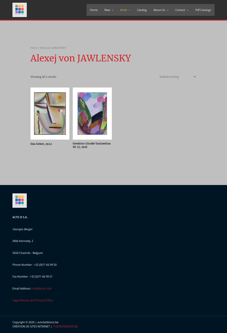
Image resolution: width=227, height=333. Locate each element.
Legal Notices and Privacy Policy (32, 300)
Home (94, 10)
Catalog (142, 10)
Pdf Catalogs (203, 10)
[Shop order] (177, 77)
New (107, 10)
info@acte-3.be (42, 288)
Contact (180, 10)
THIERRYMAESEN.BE (65, 326)
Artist (123, 10)
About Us (159, 10)
